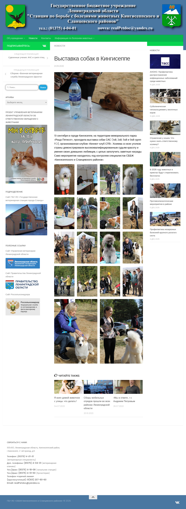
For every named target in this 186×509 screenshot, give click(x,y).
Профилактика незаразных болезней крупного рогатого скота (163, 232)
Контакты (46, 38)
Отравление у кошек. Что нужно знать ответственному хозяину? (164, 141)
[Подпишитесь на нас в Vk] (44, 45)
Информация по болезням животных (73, 38)
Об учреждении (15, 38)
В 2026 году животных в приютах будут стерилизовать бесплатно (164, 172)
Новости (33, 38)
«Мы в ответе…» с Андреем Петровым (124, 399)
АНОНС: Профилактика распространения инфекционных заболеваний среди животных (163, 76)
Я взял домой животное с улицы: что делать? (67, 399)
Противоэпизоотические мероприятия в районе (161, 203)
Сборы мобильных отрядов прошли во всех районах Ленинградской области (97, 403)
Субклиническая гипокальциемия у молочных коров (164, 109)
